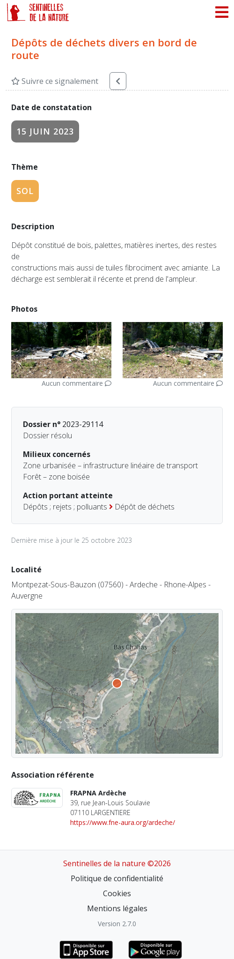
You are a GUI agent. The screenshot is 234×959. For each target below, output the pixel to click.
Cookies (117, 893)
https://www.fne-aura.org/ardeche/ (122, 822)
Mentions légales (117, 908)
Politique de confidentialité (117, 878)
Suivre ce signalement (54, 81)
